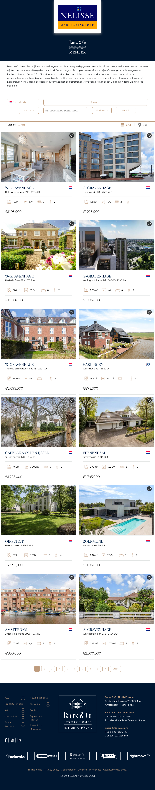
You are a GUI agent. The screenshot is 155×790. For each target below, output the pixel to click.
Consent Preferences (89, 769)
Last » (115, 668)
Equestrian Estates (36, 718)
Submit (126, 110)
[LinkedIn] (19, 740)
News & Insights (39, 697)
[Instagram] (13, 740)
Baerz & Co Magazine (36, 727)
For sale (28, 110)
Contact (34, 710)
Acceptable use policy (115, 769)
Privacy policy (51, 769)
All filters (101, 110)
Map (142, 124)
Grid (126, 124)
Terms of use (35, 769)
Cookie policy (68, 769)
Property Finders (14, 703)
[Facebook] (6, 740)
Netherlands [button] (18, 102)
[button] (21, 124)
